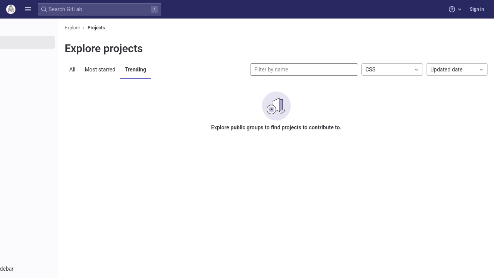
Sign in (477, 9)
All (113, 69)
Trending (176, 69)
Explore (112, 28)
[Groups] (49, 55)
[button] (28, 9)
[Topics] (49, 68)
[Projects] (49, 42)
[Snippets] (49, 81)
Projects (136, 28)
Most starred (140, 69)
